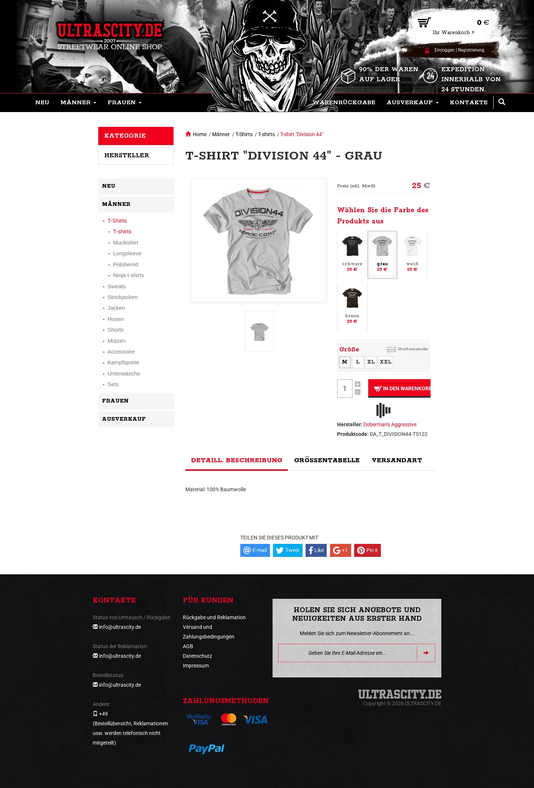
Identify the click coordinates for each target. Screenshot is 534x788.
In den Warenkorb (402, 388)
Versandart (397, 460)
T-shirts (266, 134)
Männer (221, 134)
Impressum (196, 666)
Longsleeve (127, 253)
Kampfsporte (123, 362)
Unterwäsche (124, 373)
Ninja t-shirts (128, 275)
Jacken (116, 308)
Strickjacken (123, 297)
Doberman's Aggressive (389, 424)
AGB (188, 646)
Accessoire (121, 351)
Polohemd (125, 264)
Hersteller (126, 155)
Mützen (117, 341)
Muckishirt (125, 242)
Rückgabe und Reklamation (214, 617)
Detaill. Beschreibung (236, 460)
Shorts (115, 329)
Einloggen (445, 50)
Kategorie (125, 136)
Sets (113, 384)
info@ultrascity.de (120, 627)
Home (200, 134)
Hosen (115, 319)
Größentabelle (413, 349)
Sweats (117, 286)
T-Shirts (244, 134)
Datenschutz (197, 656)
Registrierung (471, 50)
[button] (78, 102)
